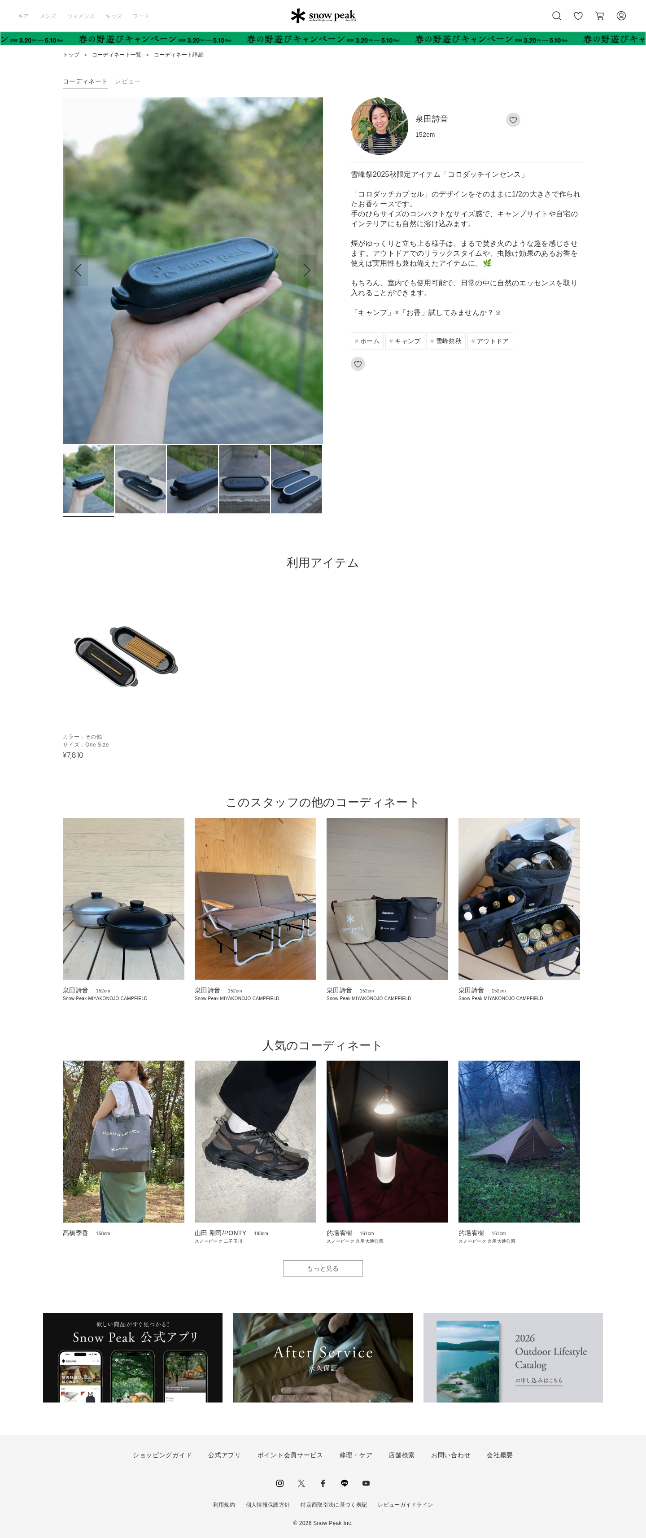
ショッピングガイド (162, 1455)
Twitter (301, 1483)
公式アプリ (224, 1455)
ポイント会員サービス (290, 1455)
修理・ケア (356, 1455)
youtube (366, 1483)
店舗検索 (401, 1455)
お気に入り (578, 20)
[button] (307, 270)
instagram (280, 1483)
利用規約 (224, 1505)
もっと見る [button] (323, 1268)
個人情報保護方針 (268, 1505)
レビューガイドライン (405, 1505)
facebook (323, 1483)
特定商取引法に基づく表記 (334, 1505)
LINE (344, 1483)
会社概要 (500, 1455)
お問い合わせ (451, 1455)
